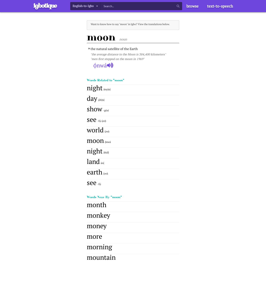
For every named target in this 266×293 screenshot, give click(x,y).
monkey (98, 215)
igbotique (45, 5)
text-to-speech (220, 6)
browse (192, 6)
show (94, 108)
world (95, 130)
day (92, 98)
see (91, 119)
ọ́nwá (103, 65)
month (96, 204)
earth (94, 172)
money (97, 225)
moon (95, 140)
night (95, 87)
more (94, 236)
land (93, 161)
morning (99, 246)
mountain (101, 257)
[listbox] (85, 6)
